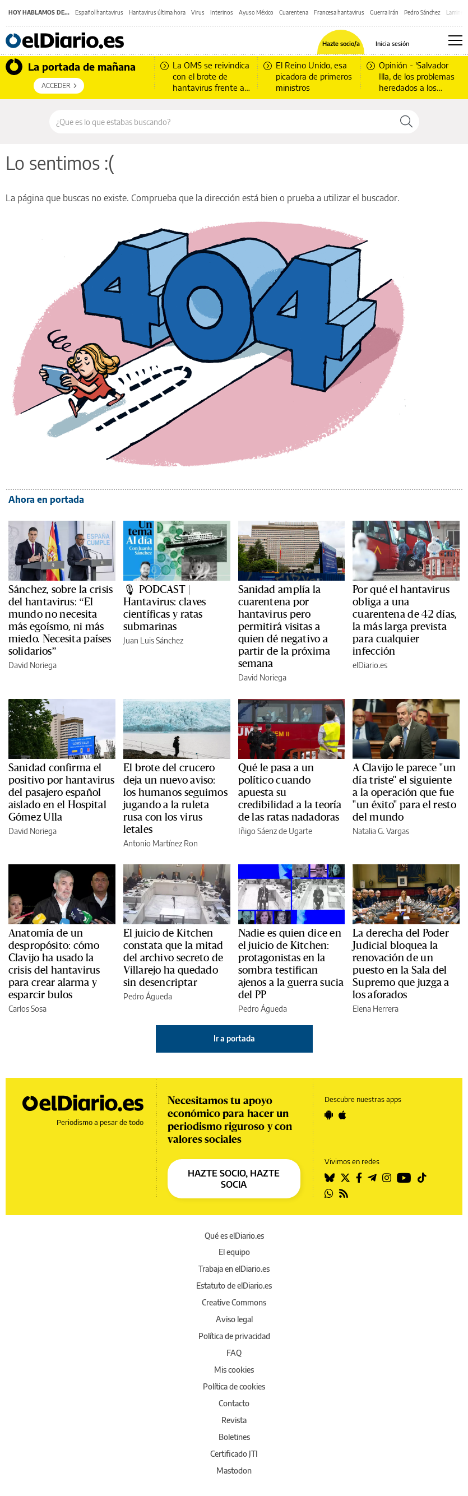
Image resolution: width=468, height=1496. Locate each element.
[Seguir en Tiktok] (422, 1178)
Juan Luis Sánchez (153, 640)
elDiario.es (370, 665)
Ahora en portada (46, 499)
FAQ (234, 1353)
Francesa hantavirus (339, 12)
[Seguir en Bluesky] (330, 1178)
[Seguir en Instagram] (386, 1178)
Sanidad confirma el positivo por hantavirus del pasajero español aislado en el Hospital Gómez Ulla (61, 792)
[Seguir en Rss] (343, 1193)
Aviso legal (234, 1319)
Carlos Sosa (27, 1008)
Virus (198, 12)
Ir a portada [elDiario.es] (234, 1038)
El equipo (234, 1252)
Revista (234, 1420)
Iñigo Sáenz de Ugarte (275, 831)
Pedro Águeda (147, 996)
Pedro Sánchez (422, 12)
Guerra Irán (384, 12)
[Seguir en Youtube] (404, 1178)
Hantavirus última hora (157, 12)
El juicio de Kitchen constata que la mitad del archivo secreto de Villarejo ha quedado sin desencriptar (173, 958)
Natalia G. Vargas (381, 831)
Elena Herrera (376, 1008)
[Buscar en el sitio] (221, 121)
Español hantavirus (99, 12)
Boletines (234, 1437)
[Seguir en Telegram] (372, 1178)
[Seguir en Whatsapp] (329, 1193)
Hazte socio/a (341, 43)
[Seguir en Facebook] (359, 1178)
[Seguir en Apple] (342, 1115)
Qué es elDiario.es (234, 1235)
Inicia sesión (392, 43)
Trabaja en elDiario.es (234, 1268)
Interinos (221, 12)
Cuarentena (293, 12)
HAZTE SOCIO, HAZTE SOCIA (234, 1179)
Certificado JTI (234, 1453)
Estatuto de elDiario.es (234, 1285)
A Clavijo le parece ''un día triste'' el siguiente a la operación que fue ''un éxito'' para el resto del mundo (404, 792)
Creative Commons (234, 1302)
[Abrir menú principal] (455, 40)
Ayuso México (256, 12)
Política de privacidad (234, 1336)
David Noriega (32, 665)
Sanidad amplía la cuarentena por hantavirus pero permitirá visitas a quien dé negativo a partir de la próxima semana (284, 626)
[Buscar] (406, 121)
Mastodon (234, 1470)
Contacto (234, 1403)
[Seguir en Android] (329, 1115)
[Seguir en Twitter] (345, 1178)
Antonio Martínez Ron (160, 843)
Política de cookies (234, 1386)
